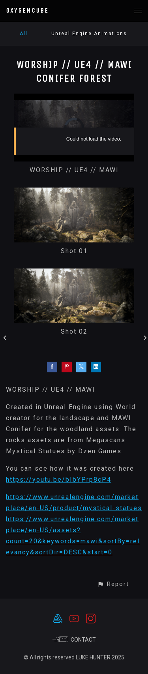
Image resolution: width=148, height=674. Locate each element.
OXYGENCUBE (27, 10)
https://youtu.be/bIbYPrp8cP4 (58, 479)
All (24, 33)
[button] (113, 584)
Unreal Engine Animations (89, 33)
